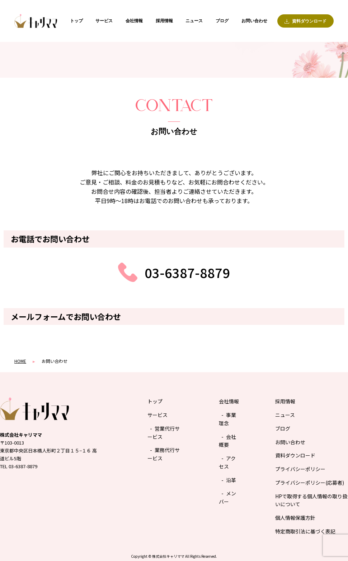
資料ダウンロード (295, 455)
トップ (76, 20)
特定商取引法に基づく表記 (305, 531)
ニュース (194, 20)
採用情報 (164, 20)
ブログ (222, 20)
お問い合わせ (254, 20)
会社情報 (134, 20)
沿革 (231, 480)
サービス (104, 20)
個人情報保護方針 (295, 517)
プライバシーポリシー (300, 469)
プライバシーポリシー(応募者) (309, 482)
